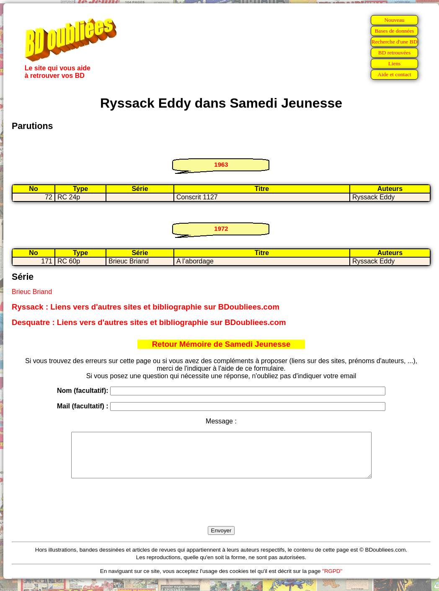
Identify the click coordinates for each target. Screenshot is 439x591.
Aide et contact (394, 74)
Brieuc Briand (32, 291)
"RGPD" (332, 580)
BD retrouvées (394, 52)
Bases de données (394, 31)
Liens (394, 63)
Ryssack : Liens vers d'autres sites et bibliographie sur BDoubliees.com (145, 306)
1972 (221, 228)
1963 (221, 164)
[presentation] (221, 512)
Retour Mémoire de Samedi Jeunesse (221, 344)
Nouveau (394, 20)
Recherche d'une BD (395, 42)
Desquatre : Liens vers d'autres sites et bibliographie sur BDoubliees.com (149, 322)
